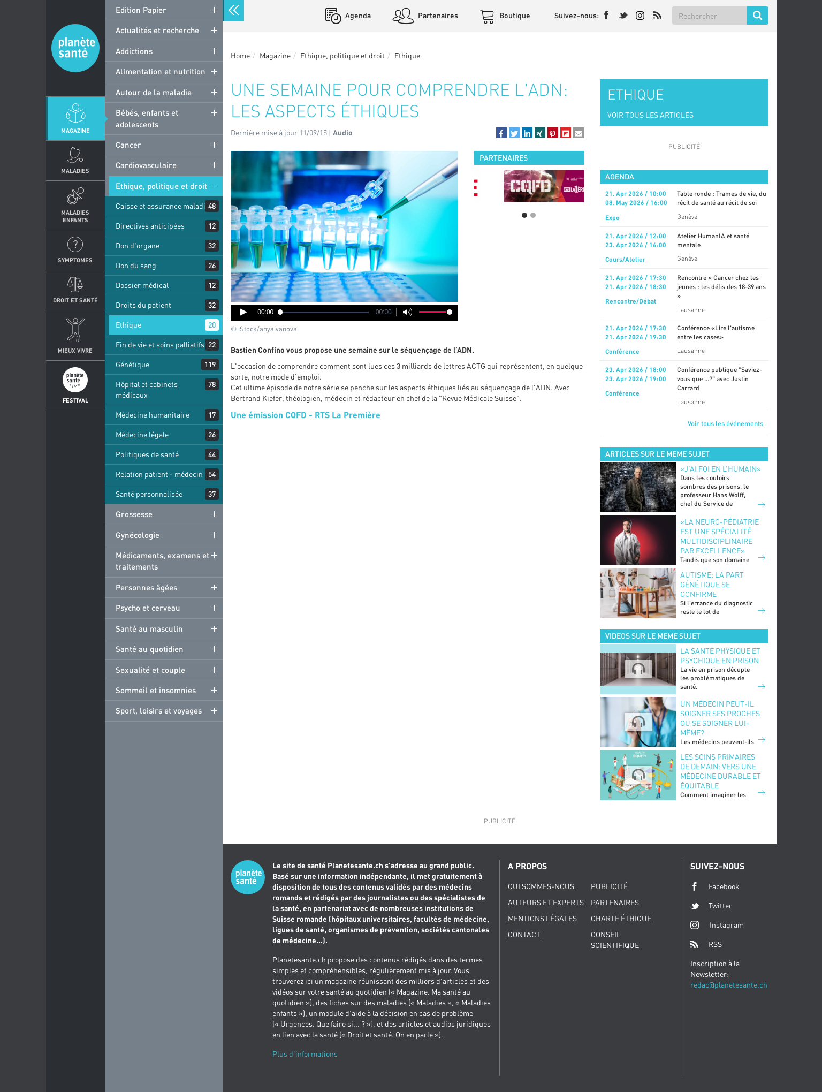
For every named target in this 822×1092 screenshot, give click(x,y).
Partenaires (437, 15)
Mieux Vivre (75, 350)
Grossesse (134, 514)
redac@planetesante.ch (728, 984)
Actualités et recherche (157, 30)
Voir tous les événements (725, 423)
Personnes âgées (146, 587)
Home (240, 55)
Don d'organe (137, 245)
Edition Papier (141, 9)
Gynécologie (137, 535)
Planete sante (75, 48)
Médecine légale (142, 434)
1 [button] (524, 215)
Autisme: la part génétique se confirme (712, 584)
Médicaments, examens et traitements (162, 560)
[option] (529, 186)
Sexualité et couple (150, 669)
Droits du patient (143, 304)
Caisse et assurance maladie (162, 205)
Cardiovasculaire (146, 165)
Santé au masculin (149, 628)
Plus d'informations (305, 1053)
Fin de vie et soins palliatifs (160, 344)
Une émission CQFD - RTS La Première (305, 415)
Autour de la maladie (154, 92)
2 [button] (533, 215)
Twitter (711, 905)
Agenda (357, 15)
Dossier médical (142, 285)
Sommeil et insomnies (156, 690)
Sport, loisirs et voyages (159, 710)
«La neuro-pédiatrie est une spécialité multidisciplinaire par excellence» (719, 536)
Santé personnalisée (149, 493)
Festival (75, 400)
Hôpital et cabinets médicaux (147, 389)
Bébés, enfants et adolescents (147, 118)
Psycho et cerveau (148, 607)
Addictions (134, 51)
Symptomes (75, 259)
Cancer (128, 144)
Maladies (75, 170)
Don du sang (136, 265)
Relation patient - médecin (159, 474)
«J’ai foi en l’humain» (720, 468)
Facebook (715, 886)
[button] (501, 132)
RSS (706, 944)
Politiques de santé (147, 454)
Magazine (75, 130)
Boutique (514, 15)
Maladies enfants (75, 216)
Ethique (128, 324)
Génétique (132, 364)
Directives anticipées (150, 225)
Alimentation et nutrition (161, 71)
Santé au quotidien (150, 649)
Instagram (717, 924)
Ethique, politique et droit (161, 186)
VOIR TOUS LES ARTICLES (650, 114)
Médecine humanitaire (152, 414)
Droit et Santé (75, 300)
